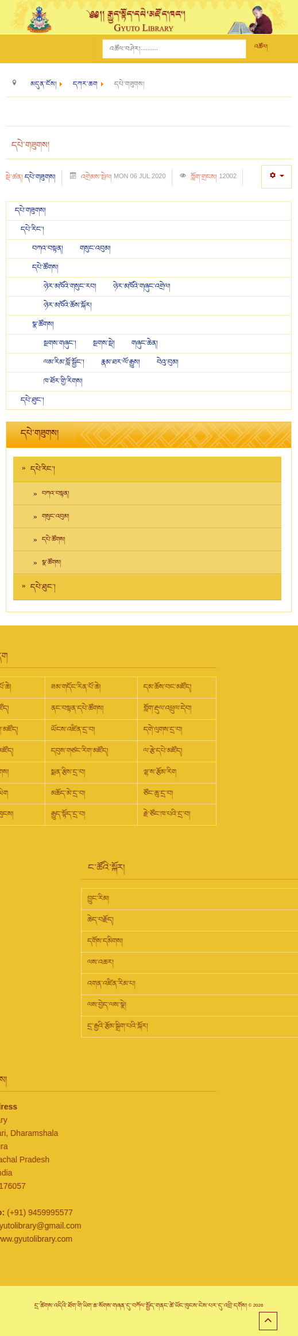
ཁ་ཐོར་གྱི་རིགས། (63, 381)
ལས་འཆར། (175, 962)
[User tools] (276, 177)
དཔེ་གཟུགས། (40, 177)
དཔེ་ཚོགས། (45, 267)
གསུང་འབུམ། (95, 248)
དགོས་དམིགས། (180, 941)
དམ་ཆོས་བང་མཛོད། (92, 687)
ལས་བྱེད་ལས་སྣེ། (182, 1005)
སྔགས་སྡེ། (105, 343)
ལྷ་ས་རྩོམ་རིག (84, 772)
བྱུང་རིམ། (173, 898)
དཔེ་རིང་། (32, 229)
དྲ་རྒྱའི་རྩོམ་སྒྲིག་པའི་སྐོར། (192, 1026)
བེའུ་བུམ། (168, 362)
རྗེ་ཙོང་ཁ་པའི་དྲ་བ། (91, 814)
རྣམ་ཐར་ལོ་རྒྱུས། (121, 362)
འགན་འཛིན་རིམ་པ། (186, 983)
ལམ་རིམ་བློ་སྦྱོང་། (64, 362)
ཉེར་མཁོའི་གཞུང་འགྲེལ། (142, 286)
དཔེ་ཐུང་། (32, 400)
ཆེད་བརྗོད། (175, 920)
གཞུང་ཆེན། (144, 343)
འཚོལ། (261, 47)
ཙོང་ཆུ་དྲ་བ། (83, 793)
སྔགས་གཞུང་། (61, 343)
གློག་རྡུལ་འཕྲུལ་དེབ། (92, 708)
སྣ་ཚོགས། (43, 324)
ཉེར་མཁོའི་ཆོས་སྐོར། (68, 305)
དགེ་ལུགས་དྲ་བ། (87, 729)
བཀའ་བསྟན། (48, 248)
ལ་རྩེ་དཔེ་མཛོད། (87, 751)
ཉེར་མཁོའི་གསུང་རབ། (71, 286)
